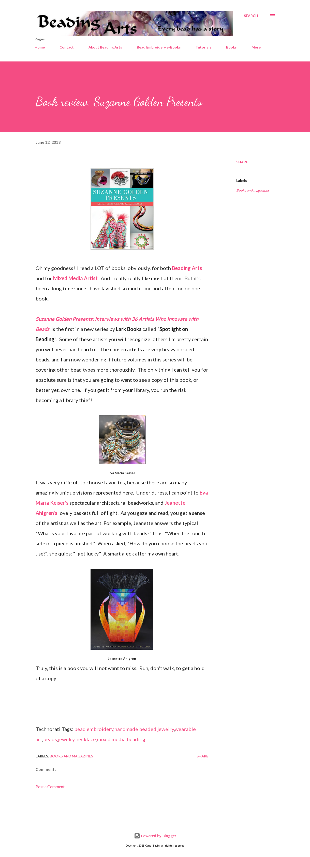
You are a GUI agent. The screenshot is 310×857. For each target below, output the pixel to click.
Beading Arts (187, 268)
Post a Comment (50, 786)
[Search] (251, 15)
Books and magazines (252, 190)
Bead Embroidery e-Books (159, 47)
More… (257, 47)
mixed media (111, 739)
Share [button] (242, 162)
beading (136, 739)
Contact (67, 47)
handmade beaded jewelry (144, 729)
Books (231, 47)
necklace (86, 739)
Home (40, 47)
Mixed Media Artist (75, 278)
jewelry (66, 739)
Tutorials (203, 47)
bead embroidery (93, 729)
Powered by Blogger (155, 835)
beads (50, 739)
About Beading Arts (105, 47)
